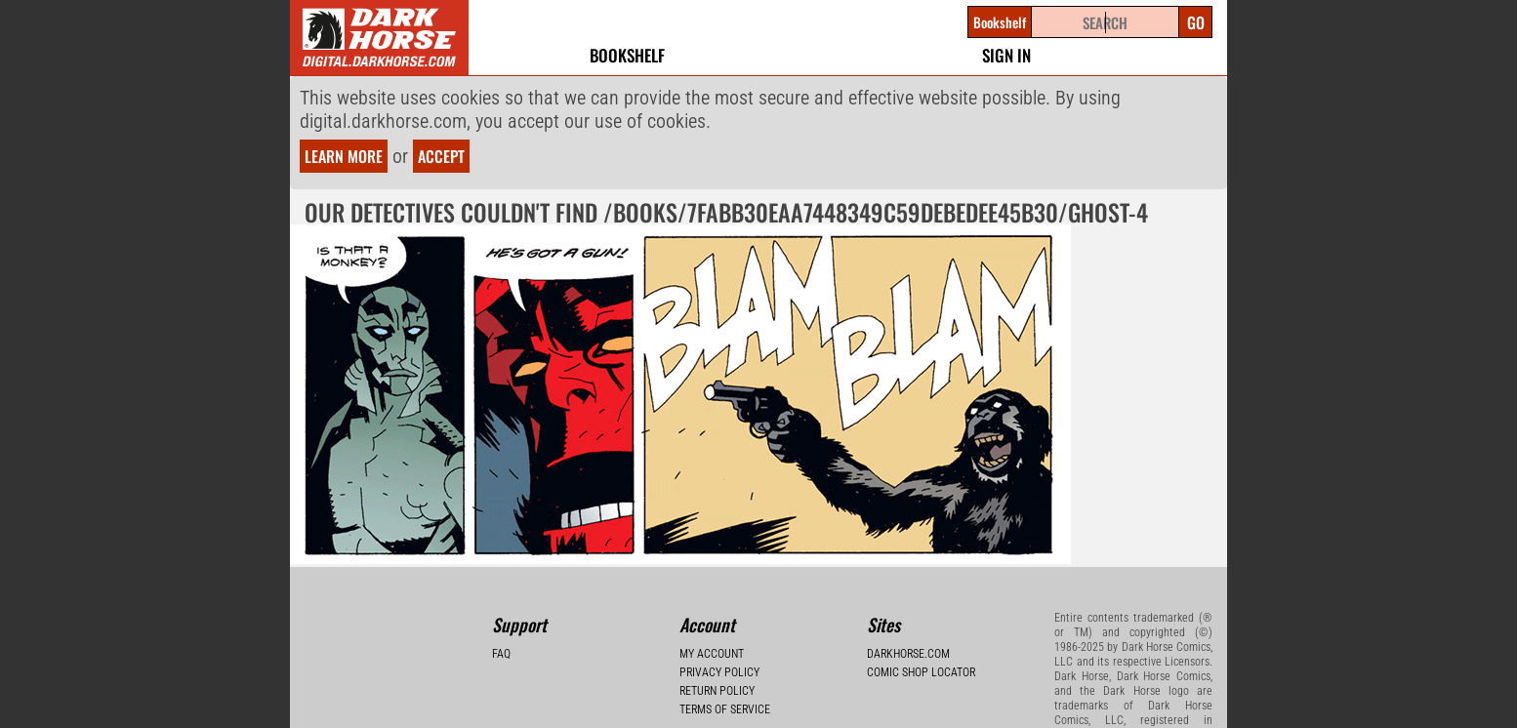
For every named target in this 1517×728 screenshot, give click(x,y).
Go (1196, 22)
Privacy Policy (719, 672)
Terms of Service (724, 709)
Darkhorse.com (908, 654)
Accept (441, 156)
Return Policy (717, 691)
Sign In (1006, 55)
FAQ (501, 654)
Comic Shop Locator (921, 672)
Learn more (344, 156)
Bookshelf (627, 55)
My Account (711, 654)
